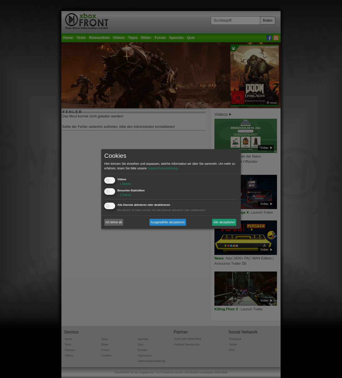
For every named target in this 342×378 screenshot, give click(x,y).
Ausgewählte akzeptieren (168, 222)
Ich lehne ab (114, 222)
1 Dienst (124, 184)
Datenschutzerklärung (162, 168)
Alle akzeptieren (224, 222)
